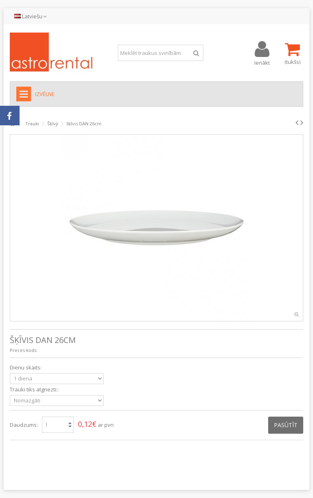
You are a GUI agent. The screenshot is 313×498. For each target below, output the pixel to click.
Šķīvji (52, 123)
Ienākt (262, 62)
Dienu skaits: (26, 367)
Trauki (32, 123)
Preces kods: (23, 350)
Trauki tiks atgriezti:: (35, 389)
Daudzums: (24, 424)
